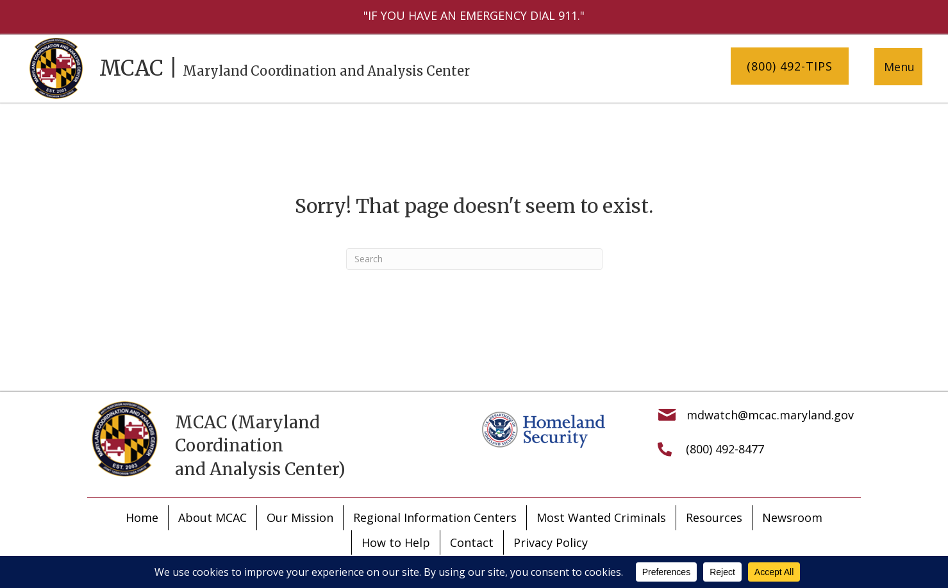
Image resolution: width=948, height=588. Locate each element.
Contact (472, 542)
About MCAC (212, 517)
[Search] (474, 259)
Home (142, 517)
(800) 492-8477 (725, 449)
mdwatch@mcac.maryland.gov (770, 415)
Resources (714, 517)
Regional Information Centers (435, 517)
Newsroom (792, 517)
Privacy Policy (550, 542)
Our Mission (300, 517)
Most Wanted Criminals (601, 517)
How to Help (396, 542)
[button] (790, 66)
